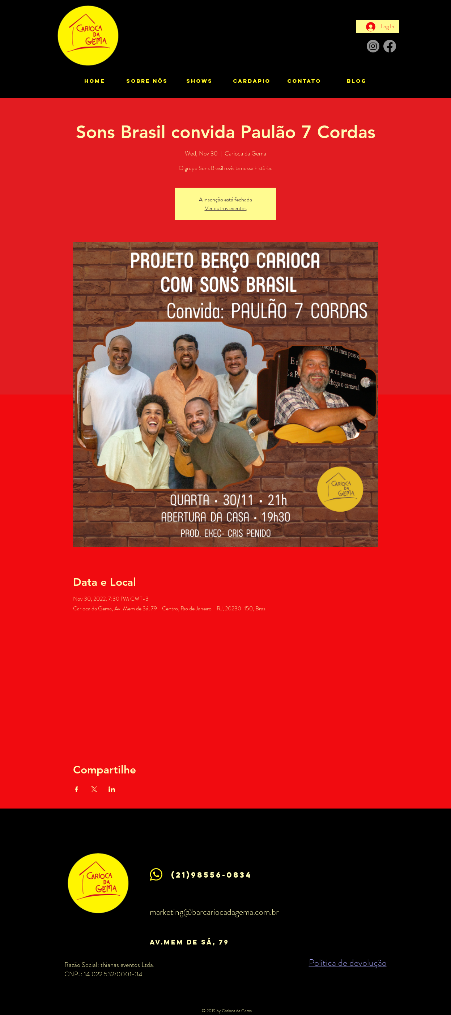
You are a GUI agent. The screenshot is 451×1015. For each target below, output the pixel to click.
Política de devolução (348, 962)
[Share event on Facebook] (76, 789)
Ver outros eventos (226, 208)
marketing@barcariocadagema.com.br (214, 912)
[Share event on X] (94, 789)
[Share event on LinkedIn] (112, 789)
